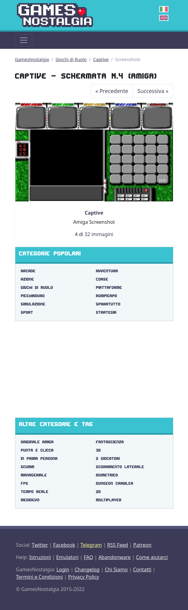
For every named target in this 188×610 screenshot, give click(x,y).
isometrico (107, 475)
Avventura (107, 271)
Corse (102, 279)
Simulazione (33, 304)
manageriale (34, 475)
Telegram (91, 545)
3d (98, 450)
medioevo (30, 500)
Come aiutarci (152, 557)
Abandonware (114, 557)
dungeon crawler (114, 483)
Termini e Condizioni (39, 576)
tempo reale (34, 491)
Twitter (40, 545)
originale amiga (37, 442)
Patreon (142, 545)
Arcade (28, 271)
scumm (27, 466)
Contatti (142, 569)
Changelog (87, 569)
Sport (27, 312)
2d (98, 491)
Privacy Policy (83, 576)
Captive (101, 59)
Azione (27, 279)
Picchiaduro (33, 295)
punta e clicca (37, 450)
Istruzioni (40, 557)
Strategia (106, 312)
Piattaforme (109, 287)
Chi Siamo (116, 569)
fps (24, 483)
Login (62, 569)
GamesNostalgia (32, 59)
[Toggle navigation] (23, 40)
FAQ (88, 557)
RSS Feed (117, 545)
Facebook (64, 545)
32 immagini (98, 234)
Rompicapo (106, 295)
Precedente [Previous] (111, 91)
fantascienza (110, 442)
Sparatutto (108, 304)
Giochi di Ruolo (71, 59)
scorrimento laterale (120, 466)
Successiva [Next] (152, 91)
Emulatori (67, 557)
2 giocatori (108, 458)
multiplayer (108, 500)
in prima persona (39, 458)
